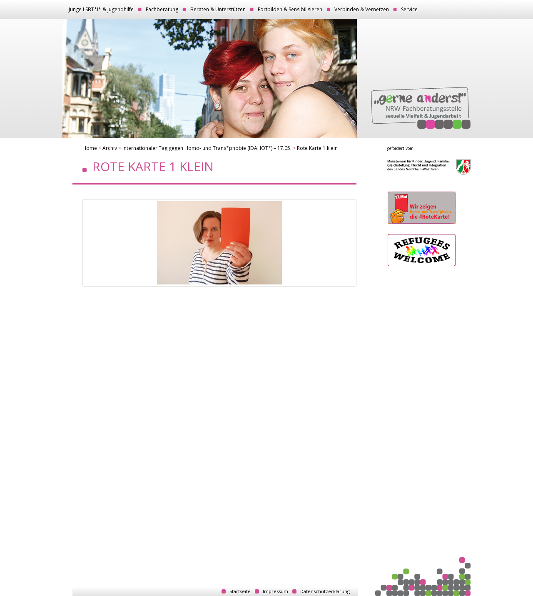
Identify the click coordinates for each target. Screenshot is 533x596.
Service (409, 9)
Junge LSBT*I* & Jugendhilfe (101, 9)
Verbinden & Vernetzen (361, 9)
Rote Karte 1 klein (317, 148)
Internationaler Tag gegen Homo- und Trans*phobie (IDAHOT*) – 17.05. (206, 148)
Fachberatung (162, 9)
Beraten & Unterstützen (218, 9)
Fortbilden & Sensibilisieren (290, 9)
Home (89, 148)
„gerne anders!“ (421, 108)
